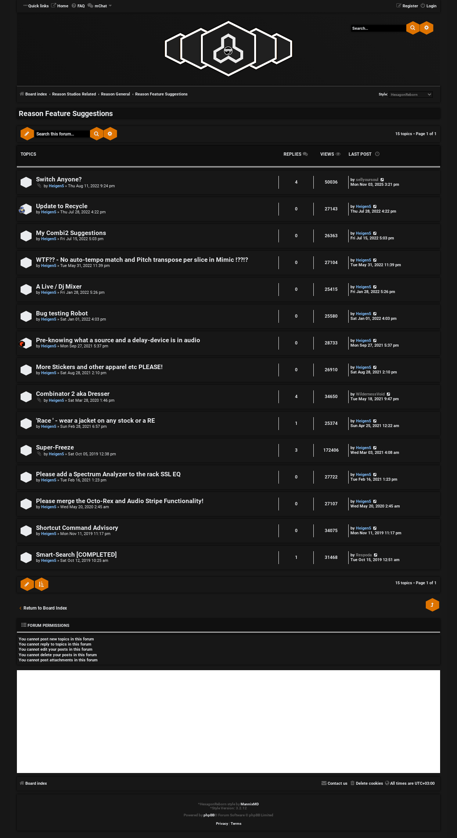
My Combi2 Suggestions (71, 233)
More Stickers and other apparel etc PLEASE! (99, 367)
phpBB (209, 815)
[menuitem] (59, 6)
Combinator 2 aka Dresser (72, 393)
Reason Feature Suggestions (66, 113)
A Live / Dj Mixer (59, 286)
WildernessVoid (370, 394)
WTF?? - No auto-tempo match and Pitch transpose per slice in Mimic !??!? (142, 259)
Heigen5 (56, 186)
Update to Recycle (61, 206)
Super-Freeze (55, 447)
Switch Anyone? (59, 179)
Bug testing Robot (62, 313)
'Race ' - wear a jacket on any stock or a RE (95, 420)
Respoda (364, 555)
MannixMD (250, 804)
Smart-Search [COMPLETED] (76, 554)
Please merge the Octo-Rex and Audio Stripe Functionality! (120, 501)
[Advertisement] (228, 721)
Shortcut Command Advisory (77, 527)
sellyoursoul (367, 179)
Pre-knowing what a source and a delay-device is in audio (118, 340)
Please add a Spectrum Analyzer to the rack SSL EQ (108, 474)
